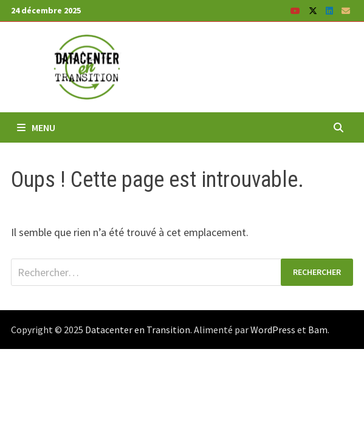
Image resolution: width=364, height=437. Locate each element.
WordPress (272, 330)
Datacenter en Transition (137, 330)
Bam (318, 330)
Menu (36, 127)
